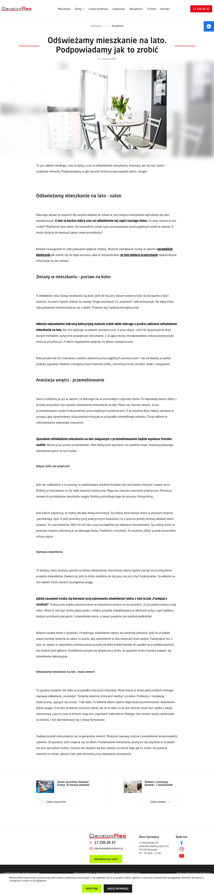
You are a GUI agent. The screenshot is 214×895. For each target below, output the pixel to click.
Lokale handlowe (98, 8)
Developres (96, 25)
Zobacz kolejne (158, 801)
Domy (78, 8)
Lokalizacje (118, 8)
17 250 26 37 (201, 8)
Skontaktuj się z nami (105, 859)
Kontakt (165, 8)
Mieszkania (64, 8)
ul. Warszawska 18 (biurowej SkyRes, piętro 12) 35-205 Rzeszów (154, 846)
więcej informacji (117, 888)
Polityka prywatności (83, 873)
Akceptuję (92, 888)
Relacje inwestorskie (105, 873)
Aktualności (136, 8)
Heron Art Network (202, 873)
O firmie (151, 8)
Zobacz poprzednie (56, 801)
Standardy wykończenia (129, 873)
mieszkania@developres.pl (108, 848)
